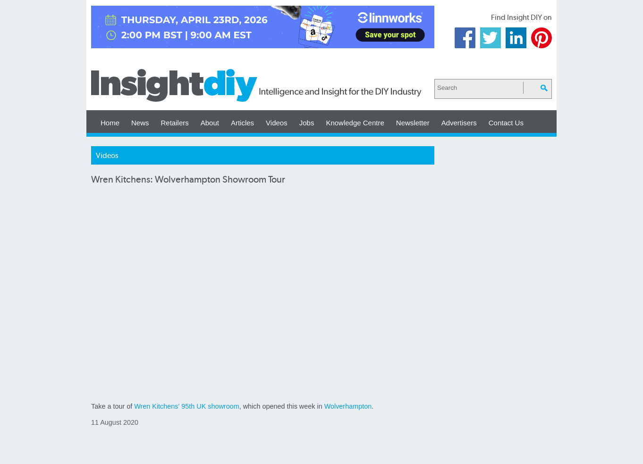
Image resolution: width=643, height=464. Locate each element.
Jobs (306, 123)
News (140, 123)
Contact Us (506, 123)
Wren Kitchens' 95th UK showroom (186, 406)
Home (110, 123)
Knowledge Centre (355, 123)
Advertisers (459, 123)
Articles (242, 123)
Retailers (175, 123)
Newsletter (413, 123)
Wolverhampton (348, 406)
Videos (277, 123)
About (210, 123)
